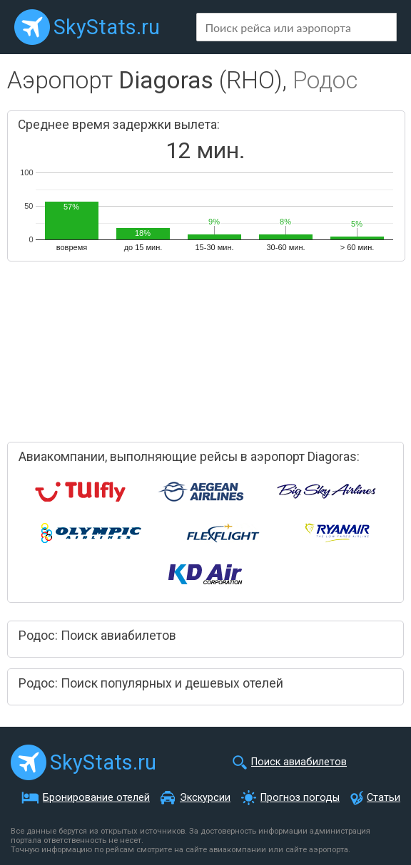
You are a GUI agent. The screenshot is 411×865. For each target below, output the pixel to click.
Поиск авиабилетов (299, 762)
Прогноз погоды (300, 798)
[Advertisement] (157, 345)
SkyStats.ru (107, 27)
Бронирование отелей (96, 798)
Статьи (383, 798)
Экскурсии (205, 798)
